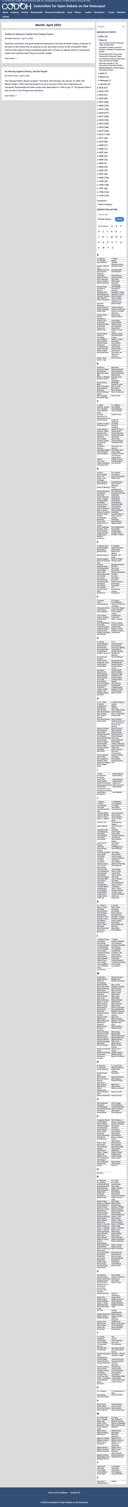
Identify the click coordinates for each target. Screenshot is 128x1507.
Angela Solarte (116, 324)
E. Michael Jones (102, 546)
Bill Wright (114, 382)
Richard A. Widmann (103, 1203)
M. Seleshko (101, 977)
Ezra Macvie (115, 593)
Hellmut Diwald (116, 732)
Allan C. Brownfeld (103, 300)
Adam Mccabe (116, 272)
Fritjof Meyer (115, 632)
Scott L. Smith (116, 1283)
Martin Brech (115, 1002)
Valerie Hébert (102, 1406)
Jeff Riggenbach (116, 847)
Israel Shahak (117, 787)
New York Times (102, 1079)
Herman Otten (101, 745)
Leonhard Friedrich (103, 953)
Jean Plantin (101, 839)
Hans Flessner (101, 710)
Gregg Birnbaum (116, 687)
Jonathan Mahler (102, 886)
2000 (104, 177)
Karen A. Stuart (102, 907)
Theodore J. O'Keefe (118, 1354)
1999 (103, 181)
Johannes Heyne (102, 864)
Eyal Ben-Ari (101, 593)
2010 (103, 141)
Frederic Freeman (117, 625)
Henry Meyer (115, 742)
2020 (104, 105)
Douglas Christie (102, 533)
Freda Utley (100, 625)
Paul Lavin (100, 1133)
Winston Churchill (103, 1451)
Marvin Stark (101, 1009)
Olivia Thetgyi (116, 1103)
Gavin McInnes (116, 646)
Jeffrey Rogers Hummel (102, 849)
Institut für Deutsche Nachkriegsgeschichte (104, 784)
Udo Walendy (101, 1395)
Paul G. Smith (101, 1131)
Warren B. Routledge (118, 1423)
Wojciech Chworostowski (116, 1452)
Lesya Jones (115, 955)
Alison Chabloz (116, 298)
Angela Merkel (116, 322)
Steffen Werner (116, 1314)
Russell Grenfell (102, 1266)
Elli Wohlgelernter (103, 568)
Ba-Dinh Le (100, 367)
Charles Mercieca (117, 433)
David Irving (115, 497)
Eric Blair (114, 574)
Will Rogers (115, 1433)
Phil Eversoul (101, 1150)
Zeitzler (113, 1481)
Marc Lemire (115, 985)
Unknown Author (117, 1395)
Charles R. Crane (102, 435)
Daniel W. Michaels (103, 487)
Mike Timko (115, 1041)
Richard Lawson (102, 1213)
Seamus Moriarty (102, 1293)
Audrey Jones (101, 358)
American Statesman (100, 304)
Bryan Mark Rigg (102, 398)
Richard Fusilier (102, 1207)
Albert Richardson (103, 283)
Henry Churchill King (104, 738)
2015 (104, 123)
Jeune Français (116, 856)
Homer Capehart (102, 755)
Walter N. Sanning (117, 1421)
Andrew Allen (101, 311)
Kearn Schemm (116, 913)
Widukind (114, 1427)
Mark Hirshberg (102, 996)
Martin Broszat (102, 1004)
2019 (104, 109)
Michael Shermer (102, 1037)
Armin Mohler (116, 343)
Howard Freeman (117, 761)
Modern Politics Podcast (116, 1046)
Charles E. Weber (102, 431)
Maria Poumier (116, 988)
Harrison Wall (115, 715)
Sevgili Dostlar (102, 1299)
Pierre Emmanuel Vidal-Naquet (102, 1159)
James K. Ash (101, 822)
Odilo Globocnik (102, 1103)
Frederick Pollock (103, 629)
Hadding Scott (101, 706)
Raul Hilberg (115, 1192)
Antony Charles (102, 341)
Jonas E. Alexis (116, 884)
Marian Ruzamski (103, 992)
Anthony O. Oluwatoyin (100, 336)
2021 (104, 102)
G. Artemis (100, 642)
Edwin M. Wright (116, 559)
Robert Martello (102, 1233)
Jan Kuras (114, 830)
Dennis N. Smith (102, 514)
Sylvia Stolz (101, 1329)
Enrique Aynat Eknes (118, 572)
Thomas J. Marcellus (114, 1364)
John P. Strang (116, 875)
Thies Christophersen (102, 1356)
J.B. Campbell (101, 805)
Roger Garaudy (116, 1247)
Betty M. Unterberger (115, 380)
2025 (103, 87)
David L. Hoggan (102, 499)
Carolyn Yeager (102, 420)
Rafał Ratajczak (102, 1188)
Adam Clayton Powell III (101, 272)
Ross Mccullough (117, 1258)
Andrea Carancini (102, 307)
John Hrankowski (103, 871)
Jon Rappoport (102, 884)
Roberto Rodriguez (117, 1241)
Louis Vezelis (115, 964)
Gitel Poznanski (102, 674)
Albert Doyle (115, 281)
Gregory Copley (102, 689)
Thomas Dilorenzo (117, 1359)
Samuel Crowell (102, 1277)
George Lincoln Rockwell (102, 658)
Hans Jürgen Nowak (118, 710)
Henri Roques (101, 736)
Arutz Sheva (115, 351)
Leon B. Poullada (102, 949)
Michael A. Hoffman (118, 1021)
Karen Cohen (115, 907)
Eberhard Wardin (102, 548)
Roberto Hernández (117, 1239)
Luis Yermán (101, 970)
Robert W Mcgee (117, 1237)
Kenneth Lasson (102, 919)
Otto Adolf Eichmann (104, 1109)
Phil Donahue (115, 1148)
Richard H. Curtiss (103, 1209)
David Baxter (101, 493)
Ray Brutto (100, 1194)
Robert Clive (101, 1222)
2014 (104, 127)
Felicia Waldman (102, 604)
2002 (103, 170)
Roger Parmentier (117, 1249)
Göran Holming (102, 678)
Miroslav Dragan (102, 1045)
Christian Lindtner (103, 441)
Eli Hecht (100, 564)
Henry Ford (115, 738)
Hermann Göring (102, 747)
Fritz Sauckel (101, 634)
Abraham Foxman (103, 270)
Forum (111, 12)
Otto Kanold (115, 1111)
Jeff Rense (100, 847)
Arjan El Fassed (102, 343)
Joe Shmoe (100, 862)
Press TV (114, 1165)
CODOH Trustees (117, 459)
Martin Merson (102, 1007)
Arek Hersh (115, 341)
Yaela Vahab (101, 1466)
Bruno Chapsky (102, 396)
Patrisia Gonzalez (103, 1126)
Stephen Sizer (101, 1322)
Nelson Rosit (101, 1077)
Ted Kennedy (101, 1340)
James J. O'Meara (103, 819)
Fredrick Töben (102, 630)
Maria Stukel (101, 990)
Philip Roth (100, 1154)
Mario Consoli (116, 992)
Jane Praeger (115, 832)
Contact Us (75, 1492)
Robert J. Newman (117, 1228)
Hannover (114, 708)
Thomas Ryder (116, 1369)
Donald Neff (115, 529)
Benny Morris (115, 375)
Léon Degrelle (116, 949)
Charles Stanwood (117, 435)
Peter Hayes (101, 1145)
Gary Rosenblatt (116, 644)
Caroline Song (116, 414)
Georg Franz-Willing (118, 647)
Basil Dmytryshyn (103, 373)
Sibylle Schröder (102, 1305)
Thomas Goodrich (117, 1361)
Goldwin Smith (116, 676)
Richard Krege (101, 1211)
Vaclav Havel (101, 1404)
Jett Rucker (101, 856)
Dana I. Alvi (100, 476)
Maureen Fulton (102, 1017)
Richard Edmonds (103, 1205)
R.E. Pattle (114, 1180)
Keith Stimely (101, 915)
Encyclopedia (37, 12)
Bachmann (115, 367)
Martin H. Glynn (102, 1005)
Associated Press (103, 352)
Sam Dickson (101, 1275)
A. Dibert (114, 259)
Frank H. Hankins (102, 617)
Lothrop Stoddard (117, 960)
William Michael (102, 1447)
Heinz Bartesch (102, 730)
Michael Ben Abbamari (101, 1023)
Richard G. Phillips (117, 1207)
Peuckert (100, 1148)
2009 (103, 145)
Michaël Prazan (102, 1036)
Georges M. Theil (102, 662)
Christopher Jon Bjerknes (116, 447)
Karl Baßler (100, 909)
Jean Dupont (115, 837)
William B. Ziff (116, 1438)
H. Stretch (100, 704)
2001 (103, 174)
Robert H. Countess (103, 1224)
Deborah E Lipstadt (103, 512)
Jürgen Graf (115, 898)
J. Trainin (100, 804)
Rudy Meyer (115, 1262)
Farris (99, 602)
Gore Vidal (100, 679)
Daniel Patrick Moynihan (116, 485)
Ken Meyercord (116, 915)
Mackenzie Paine (117, 977)
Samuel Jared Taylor (104, 1279)
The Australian (116, 1344)
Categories (102, 200)
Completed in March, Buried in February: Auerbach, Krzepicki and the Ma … (112, 49)
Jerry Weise (115, 852)
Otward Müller (101, 1112)
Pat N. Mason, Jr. (117, 1120)
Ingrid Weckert (117, 781)
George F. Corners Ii (103, 653)
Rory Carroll (101, 1258)
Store (69, 12)
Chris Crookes (101, 439)
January (105, 84)
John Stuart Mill (102, 879)
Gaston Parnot (101, 646)
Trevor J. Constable (103, 1378)
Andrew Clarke (102, 315)
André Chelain (116, 304)
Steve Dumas (101, 1323)
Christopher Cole (117, 443)
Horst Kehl (114, 757)
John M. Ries (115, 873)
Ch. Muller (114, 424)
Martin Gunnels (116, 1004)
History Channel (116, 749)
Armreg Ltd (100, 345)
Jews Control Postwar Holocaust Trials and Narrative (111, 44)
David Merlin (115, 501)
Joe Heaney (115, 860)
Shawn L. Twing (102, 1303)
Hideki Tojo (115, 747)
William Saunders (103, 1449)
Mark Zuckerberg (102, 1000)
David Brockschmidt (118, 493)
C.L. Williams (115, 405)
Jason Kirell (101, 837)
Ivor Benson (101, 794)
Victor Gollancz (116, 1408)
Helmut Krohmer (116, 734)
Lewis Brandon (102, 956)
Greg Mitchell (115, 685)
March (104, 77)
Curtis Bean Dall (102, 465)
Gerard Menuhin (116, 662)
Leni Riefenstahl (102, 947)
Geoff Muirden (102, 647)
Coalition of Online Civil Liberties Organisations (117, 455)
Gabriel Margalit (102, 644)
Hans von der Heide (117, 714)
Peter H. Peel (101, 1143)
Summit (24, 12)
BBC (98, 375)
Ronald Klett (101, 1254)
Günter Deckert (116, 693)
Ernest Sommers (117, 582)
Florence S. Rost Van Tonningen (118, 605)
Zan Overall (100, 1481)
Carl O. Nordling (102, 409)
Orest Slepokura (116, 1105)
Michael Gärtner (116, 1028)
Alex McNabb (115, 287)
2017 (104, 116)
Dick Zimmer (101, 521)
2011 (103, 138)
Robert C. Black (116, 1220)
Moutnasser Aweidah (101, 1057)
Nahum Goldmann (117, 1067)
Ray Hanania (115, 1194)
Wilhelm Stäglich (102, 1433)
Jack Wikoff (115, 807)
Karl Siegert (115, 911)
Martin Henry (115, 1005)
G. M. (113, 642)
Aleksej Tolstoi (102, 287)
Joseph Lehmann (117, 890)
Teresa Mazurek (116, 1340)
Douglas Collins (116, 533)
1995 (104, 195)
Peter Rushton (116, 1145)
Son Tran (100, 1310)
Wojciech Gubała (102, 1455)
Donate (6, 16)
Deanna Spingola (117, 510)
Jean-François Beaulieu (101, 844)
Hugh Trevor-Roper (103, 762)
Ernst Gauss (115, 583)
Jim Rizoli (100, 858)
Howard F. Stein (102, 761)
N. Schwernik (101, 1067)
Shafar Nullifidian (103, 1301)
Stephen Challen (116, 1316)
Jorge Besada (101, 888)
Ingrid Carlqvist (117, 779)
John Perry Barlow (103, 877)
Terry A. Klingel (102, 1342)
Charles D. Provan (117, 429)
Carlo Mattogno (116, 409)
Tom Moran (101, 1372)
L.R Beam (114, 939)
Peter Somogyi (102, 1146)
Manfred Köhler (102, 985)
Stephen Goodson (103, 1318)
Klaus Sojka (115, 928)
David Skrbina (101, 506)
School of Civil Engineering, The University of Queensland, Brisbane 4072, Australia (102, 1287)
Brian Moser (115, 388)
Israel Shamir (101, 792)
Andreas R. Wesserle (118, 309)
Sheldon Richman (117, 1303)
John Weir (100, 883)
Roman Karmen (116, 1252)
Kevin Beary (115, 922)
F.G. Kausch (115, 600)
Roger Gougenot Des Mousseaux (104, 1249)
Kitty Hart (114, 926)
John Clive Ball (102, 869)
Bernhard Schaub (102, 379)
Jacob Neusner (116, 809)
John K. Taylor (116, 871)
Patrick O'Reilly (102, 1124)
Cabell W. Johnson (103, 407)
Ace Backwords (116, 270)
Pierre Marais (115, 1162)
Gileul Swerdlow (116, 672)
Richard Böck (115, 1203)
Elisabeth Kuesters (117, 564)
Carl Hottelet (115, 407)
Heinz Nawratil (116, 730)
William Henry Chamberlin (101, 1443)
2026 (103, 36)
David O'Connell (102, 504)
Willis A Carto (115, 1449)
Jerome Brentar (116, 849)
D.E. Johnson (115, 472)
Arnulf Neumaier (102, 347)
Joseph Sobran (102, 896)
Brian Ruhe (100, 390)
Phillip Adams (116, 1154)
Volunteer (121, 12)
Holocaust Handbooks (55, 12)
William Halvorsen (117, 1440)
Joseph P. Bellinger (117, 894)
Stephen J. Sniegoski (115, 1319)
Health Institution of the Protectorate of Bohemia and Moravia (118, 723)
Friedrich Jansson (117, 630)
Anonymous (101, 328)
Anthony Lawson (116, 334)
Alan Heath (115, 279)
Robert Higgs (115, 1226)
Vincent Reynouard (117, 1410)
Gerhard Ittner (101, 664)
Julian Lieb (100, 898)
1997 (103, 188)
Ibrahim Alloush (117, 774)
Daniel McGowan (117, 482)
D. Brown (100, 472)
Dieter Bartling (116, 521)
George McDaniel (117, 657)
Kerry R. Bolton (116, 920)
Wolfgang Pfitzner (117, 1457)
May (103, 40)
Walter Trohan (101, 1423)
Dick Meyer (115, 519)
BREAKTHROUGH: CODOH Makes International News (111, 69)
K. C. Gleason (101, 905)
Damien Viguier (102, 474)
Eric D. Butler (101, 576)
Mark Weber (115, 998)
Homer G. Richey (117, 755)
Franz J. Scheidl (116, 619)
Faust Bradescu (116, 602)
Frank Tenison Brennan (101, 620)
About (5, 12)
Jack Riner (100, 807)
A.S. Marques (101, 260)
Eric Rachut (115, 578)
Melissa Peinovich (103, 1021)
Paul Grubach (115, 1131)
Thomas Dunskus (103, 1361)
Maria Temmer (116, 990)
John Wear (115, 881)
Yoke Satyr (100, 1468)
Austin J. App (101, 360)
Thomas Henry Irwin (103, 1363)
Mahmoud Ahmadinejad (101, 982)
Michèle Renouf (116, 1039)
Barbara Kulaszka (117, 369)
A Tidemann (101, 259)
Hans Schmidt (101, 714)
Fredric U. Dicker (116, 629)
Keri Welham (101, 920)
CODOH (99, 459)
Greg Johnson (116, 683)
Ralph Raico (115, 1190)
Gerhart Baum (101, 666)
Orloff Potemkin (102, 1107)
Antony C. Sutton (117, 339)
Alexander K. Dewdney (115, 289)
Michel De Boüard (103, 1039)
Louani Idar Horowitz (118, 962)
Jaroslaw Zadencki (117, 835)
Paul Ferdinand (102, 1129)
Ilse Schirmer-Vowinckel (101, 776)
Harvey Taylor (101, 721)
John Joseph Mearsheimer (101, 866)
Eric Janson (101, 578)
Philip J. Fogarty (102, 1152)
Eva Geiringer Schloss (115, 590)
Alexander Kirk (102, 292)
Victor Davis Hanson (103, 1408)
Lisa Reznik (115, 958)
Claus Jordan (115, 452)
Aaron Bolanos (102, 262)
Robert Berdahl (102, 1220)
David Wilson (115, 508)
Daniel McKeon (102, 484)
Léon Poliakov (101, 951)
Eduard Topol (115, 550)
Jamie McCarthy (102, 830)
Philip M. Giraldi (116, 1152)
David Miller (101, 502)
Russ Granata (101, 1264)
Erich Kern (114, 580)
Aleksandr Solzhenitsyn (115, 284)
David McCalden (102, 501)
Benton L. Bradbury (103, 377)
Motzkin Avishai (116, 1054)
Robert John (115, 1230)
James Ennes (115, 815)
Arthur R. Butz (116, 349)
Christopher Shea (117, 450)
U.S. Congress (101, 1391)
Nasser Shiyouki (102, 1069)
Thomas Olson (102, 1369)
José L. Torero (116, 888)
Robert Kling (115, 1232)
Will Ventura (101, 1434)
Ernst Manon (101, 585)
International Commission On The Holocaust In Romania (104, 788)
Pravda (99, 1165)
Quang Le (100, 1173)
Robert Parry (101, 1235)
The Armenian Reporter (101, 1345)
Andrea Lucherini (117, 307)
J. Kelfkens (100, 802)
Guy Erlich (100, 695)
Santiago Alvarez (102, 1281)
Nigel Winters (101, 1086)
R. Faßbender (101, 1180)
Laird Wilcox (101, 941)
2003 (103, 167)
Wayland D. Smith (103, 1425)
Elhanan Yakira (116, 561)
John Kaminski (102, 873)
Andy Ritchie (115, 320)
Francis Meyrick (102, 612)
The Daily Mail (101, 1348)
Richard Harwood (117, 1209)
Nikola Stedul (115, 1086)
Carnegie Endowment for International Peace (103, 416)
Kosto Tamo (101, 930)
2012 (104, 134)
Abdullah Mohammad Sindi (117, 263)
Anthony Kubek (102, 334)
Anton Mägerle (102, 339)
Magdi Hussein (102, 979)
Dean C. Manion (102, 510)
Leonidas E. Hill (116, 953)
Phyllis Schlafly (116, 1156)
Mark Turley (115, 996)
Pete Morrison (101, 1139)
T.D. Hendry (101, 1337)
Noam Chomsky (116, 1092)
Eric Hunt (114, 576)
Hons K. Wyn (101, 757)
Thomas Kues (116, 1367)
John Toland (101, 881)
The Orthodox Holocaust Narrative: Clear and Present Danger (112, 60)
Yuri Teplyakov (116, 1472)
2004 (102, 163)
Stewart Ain (101, 1327)
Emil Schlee (115, 570)
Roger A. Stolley (116, 1245)
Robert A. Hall (116, 1216)
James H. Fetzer (102, 817)
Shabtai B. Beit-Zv (117, 1299)
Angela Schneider (103, 324)
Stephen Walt (115, 1322)
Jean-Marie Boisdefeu (115, 844)
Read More (11, 58)
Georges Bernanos (117, 661)
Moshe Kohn (101, 1054)
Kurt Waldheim (116, 930)
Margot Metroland (103, 988)
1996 (104, 192)
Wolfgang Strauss (103, 1459)
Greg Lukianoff (102, 685)
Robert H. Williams (117, 1224)
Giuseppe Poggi (116, 674)
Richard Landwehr (117, 1211)
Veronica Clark (116, 1406)
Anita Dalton (101, 326)
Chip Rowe (100, 437)
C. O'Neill (100, 405)
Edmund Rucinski (117, 548)
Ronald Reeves (116, 1254)
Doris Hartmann (102, 531)
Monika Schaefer (117, 1052)
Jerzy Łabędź (101, 854)
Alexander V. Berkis (117, 292)
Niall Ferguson (116, 1079)
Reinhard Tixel (101, 1197)
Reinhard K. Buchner (118, 1196)
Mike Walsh (101, 1043)
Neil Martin (115, 1073)
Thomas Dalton (102, 1359)
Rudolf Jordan (101, 1262)
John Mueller (101, 875)
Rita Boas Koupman (103, 1216)
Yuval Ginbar (101, 1474)
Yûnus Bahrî (115, 1470)
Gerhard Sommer (117, 664)
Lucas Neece (115, 966)
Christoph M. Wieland (101, 443)
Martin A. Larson (102, 1002)
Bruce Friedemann (117, 392)
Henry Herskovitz (117, 740)
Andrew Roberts (116, 317)
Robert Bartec (116, 1218)
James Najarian (102, 826)
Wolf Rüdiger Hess (103, 1457)
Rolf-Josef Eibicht (103, 1252)
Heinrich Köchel (116, 728)
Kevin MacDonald (117, 924)
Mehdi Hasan (101, 1019)
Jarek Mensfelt (102, 835)
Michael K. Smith (102, 1034)
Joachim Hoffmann (117, 858)
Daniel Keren (115, 478)
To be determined (117, 1370)
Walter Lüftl (101, 1421)
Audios (88, 12)
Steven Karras (101, 1325)
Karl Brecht (115, 909)
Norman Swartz (116, 1095)
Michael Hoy (115, 1032)
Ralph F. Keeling (116, 1188)
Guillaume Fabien (102, 693)
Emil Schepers (101, 570)
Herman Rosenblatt (117, 745)
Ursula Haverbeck (103, 1397)
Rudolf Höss (115, 1260)
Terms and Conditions (58, 1492)
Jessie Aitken (115, 854)
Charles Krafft (116, 431)
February (105, 80)
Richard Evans (116, 1205)
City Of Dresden (102, 452)
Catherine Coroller (103, 424)
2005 (103, 159)
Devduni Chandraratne (101, 517)
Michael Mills (115, 1034)
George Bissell (116, 649)
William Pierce (116, 1447)
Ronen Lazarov (116, 1256)
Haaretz (114, 704)
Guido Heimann (116, 691)
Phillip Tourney (102, 1156)
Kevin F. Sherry (102, 924)
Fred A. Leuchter (116, 623)
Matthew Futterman (118, 1011)
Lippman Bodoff (102, 958)
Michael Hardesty (103, 1032)
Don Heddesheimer (117, 527)
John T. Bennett (116, 879)
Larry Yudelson (116, 943)
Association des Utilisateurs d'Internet (116, 354)
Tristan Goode (116, 1378)
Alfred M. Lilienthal (103, 296)
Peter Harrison (116, 1143)
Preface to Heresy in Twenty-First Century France (29, 34)
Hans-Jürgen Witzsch (101, 716)
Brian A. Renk (115, 386)
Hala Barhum (101, 708)
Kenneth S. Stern (102, 917)
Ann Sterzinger (116, 326)
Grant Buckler (101, 681)
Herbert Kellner (102, 744)
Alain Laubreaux (102, 279)
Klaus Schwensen (103, 928)
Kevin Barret (101, 922)
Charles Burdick (102, 429)
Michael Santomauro (118, 1036)
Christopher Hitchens (101, 447)
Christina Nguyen (117, 441)
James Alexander (117, 813)
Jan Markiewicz (102, 832)
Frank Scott (115, 617)
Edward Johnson (102, 555)
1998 (104, 185)
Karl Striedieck (102, 913)
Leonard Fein (115, 951)
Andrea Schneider (103, 309)
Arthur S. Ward (102, 351)
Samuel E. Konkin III (118, 1277)
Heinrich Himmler (103, 728)
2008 (103, 149)
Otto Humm (101, 1111)
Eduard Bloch (101, 550)
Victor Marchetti (102, 1410)
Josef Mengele (102, 890)
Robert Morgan (116, 1233)
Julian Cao (114, 896)
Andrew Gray (115, 315)
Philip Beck (115, 1150)
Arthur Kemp (115, 347)
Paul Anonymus (102, 1128)
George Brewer (102, 651)
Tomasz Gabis (116, 1372)
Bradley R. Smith (116, 384)
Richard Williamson (117, 1214)
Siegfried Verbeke (117, 1305)
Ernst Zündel (101, 587)
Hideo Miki (100, 749)
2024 (104, 91)
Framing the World (103, 608)
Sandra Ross (115, 1279)
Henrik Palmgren (117, 736)
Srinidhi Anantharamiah (116, 1311)
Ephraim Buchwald (103, 574)
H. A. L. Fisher (101, 702)
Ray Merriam (101, 1196)
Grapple (114, 681)
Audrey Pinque (116, 358)
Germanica (100, 670)
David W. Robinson (103, 508)
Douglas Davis (101, 535)
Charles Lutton (102, 433)
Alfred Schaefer (116, 296)
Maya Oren (115, 1017)
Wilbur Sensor (101, 1431)
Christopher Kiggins (103, 450)
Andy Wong (100, 322)
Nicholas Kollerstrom (101, 1081)
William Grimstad (102, 1440)
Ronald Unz (100, 1256)
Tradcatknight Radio (118, 1376)
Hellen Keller (101, 732)
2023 (103, 95)
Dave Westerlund (117, 491)
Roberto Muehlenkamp (101, 1242)
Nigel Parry (115, 1084)
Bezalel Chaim (101, 382)
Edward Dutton (102, 551)
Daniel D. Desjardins (118, 476)
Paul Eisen (114, 1128)
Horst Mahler (115, 759)
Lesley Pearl (101, 955)
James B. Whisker (103, 815)
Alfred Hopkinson (103, 294)
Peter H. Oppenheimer (115, 1140)
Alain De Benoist (116, 277)
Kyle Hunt (100, 932)
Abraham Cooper (117, 266)
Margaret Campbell (117, 987)
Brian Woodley (116, 390)
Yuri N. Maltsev (102, 1472)
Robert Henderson (103, 1226)
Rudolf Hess (101, 1260)
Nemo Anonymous (117, 1077)
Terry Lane (114, 1342)
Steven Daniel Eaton (118, 1323)
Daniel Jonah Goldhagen (101, 479)
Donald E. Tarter (102, 529)
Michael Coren (102, 1026)
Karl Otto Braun (102, 911)
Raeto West (115, 1186)
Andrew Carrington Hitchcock (117, 312)
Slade (113, 1307)
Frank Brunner (116, 615)
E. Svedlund (115, 546)
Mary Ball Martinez (117, 1009)
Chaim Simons (102, 426)
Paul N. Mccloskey (103, 1135)
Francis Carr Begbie (118, 608)
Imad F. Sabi (101, 779)
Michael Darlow (116, 1026)
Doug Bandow (116, 531)
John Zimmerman (117, 883)
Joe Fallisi (100, 860)
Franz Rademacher (103, 623)
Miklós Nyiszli (116, 1043)
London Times (101, 960)
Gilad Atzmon (101, 672)
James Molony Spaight (116, 823)
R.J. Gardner (101, 1182)
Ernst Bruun (101, 583)
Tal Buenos (100, 1339)
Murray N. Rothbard (117, 1056)
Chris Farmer (115, 439)
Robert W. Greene (103, 1239)
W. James (114, 1417)
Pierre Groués (116, 1158)
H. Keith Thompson (117, 702)
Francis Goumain (117, 610)
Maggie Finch (115, 979)
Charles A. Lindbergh (114, 426)
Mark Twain (101, 998)
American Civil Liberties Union (116, 301)
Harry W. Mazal (116, 719)
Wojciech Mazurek (117, 1455)
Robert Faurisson (117, 1222)
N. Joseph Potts (116, 1066)
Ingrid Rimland (102, 781)
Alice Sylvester (102, 298)
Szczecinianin (116, 1329)
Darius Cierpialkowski (116, 488)
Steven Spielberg (117, 1325)
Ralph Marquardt (102, 1190)
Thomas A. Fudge (117, 1355)
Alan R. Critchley (102, 281)
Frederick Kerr (116, 627)
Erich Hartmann (102, 580)
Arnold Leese (115, 345)
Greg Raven (101, 687)
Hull (112, 762)
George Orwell (101, 661)
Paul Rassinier (116, 1135)
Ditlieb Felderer (116, 523)
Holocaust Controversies (116, 752)
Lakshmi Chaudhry (117, 941)
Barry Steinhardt (116, 371)
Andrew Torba (101, 320)
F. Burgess (100, 600)
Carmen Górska (116, 411)
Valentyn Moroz (116, 1404)
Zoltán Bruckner (102, 1483)
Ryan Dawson (101, 1267)
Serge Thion (101, 1297)
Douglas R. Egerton (117, 535)
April (103, 73)
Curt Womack (115, 463)
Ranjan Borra (101, 1192)
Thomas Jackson (102, 1367)
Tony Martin (115, 1374)
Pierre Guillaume (102, 1162)
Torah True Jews (102, 1376)
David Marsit (115, 499)
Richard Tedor (116, 1213)
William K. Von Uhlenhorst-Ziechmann (116, 1444)
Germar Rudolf (116, 670)
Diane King (100, 519)
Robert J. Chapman (103, 1228)
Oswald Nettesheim (117, 1107)
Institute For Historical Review (118, 784)
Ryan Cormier (115, 1266)
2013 (104, 131)
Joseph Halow (101, 894)
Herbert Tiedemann (117, 744)
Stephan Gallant (102, 1316)
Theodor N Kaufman (103, 1354)
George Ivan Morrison (115, 654)
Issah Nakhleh (117, 792)
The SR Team (101, 1350)
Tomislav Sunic (102, 1374)
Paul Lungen (115, 1133)
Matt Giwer (100, 1011)
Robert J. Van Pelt (103, 1230)
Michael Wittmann (117, 1037)
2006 (103, 156)
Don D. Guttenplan (103, 527)
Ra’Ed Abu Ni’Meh (103, 1184)
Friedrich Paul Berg (103, 632)
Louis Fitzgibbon (102, 964)
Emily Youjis (101, 572)
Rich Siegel (115, 1201)
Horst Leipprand (102, 759)
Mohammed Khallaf (103, 1052)
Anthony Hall (101, 330)
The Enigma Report (117, 1348)
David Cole (100, 495)
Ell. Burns (114, 566)
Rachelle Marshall (103, 1186)
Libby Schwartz (116, 956)
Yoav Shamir (115, 1466)
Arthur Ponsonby (102, 349)
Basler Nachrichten (117, 373)
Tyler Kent (100, 1384)
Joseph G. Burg (116, 892)
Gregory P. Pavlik (117, 689)
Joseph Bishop (102, 892)
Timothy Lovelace (103, 1370)
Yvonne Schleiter (117, 1474)
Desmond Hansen (117, 514)
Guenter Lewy (101, 691)
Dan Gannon (115, 474)
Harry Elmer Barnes (103, 719)
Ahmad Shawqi (116, 275)
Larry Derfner (101, 943)
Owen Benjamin (116, 1112)
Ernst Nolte (115, 585)
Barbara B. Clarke (103, 369)
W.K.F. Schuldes (102, 1419)
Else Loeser (115, 568)
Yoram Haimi (101, 1470)
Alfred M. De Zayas (117, 294)
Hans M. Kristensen (103, 712)
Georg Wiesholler (102, 649)
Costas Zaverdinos (103, 463)
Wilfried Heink (116, 1431)
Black (99, 384)
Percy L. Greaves (117, 1137)
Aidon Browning (102, 277)
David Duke (115, 495)
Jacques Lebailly (102, 813)
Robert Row (115, 1235)
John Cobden (115, 869)
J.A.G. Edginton (116, 804)
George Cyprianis (117, 651)
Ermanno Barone (102, 582)
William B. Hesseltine (114, 1435)
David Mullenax (116, 502)
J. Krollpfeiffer (116, 802)
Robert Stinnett (102, 1237)
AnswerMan (115, 328)
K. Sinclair (114, 905)
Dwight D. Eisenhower (101, 537)
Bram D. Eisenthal (103, 386)
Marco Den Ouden (103, 987)
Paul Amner (115, 1126)
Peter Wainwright (117, 1146)
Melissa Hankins (116, 1019)
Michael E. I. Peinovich (101, 1029)
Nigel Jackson (101, 1084)
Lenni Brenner (116, 947)
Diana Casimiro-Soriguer (116, 517)
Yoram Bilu (115, 1468)
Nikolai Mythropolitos (101, 1089)
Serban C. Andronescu (115, 1294)
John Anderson (116, 866)
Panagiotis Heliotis (103, 1120)
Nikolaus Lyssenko (117, 1088)
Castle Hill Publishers (115, 421)
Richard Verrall (102, 1214)
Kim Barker (100, 926)
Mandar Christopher (118, 981)
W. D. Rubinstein (102, 1417)
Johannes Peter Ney (118, 864)
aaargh (113, 260)
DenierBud (114, 512)
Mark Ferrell (115, 994)
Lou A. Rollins (101, 962)
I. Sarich (99, 774)
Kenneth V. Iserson (117, 919)
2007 (103, 152)
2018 (104, 113)
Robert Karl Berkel (103, 1232)
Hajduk (113, 706)
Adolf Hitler (101, 275)
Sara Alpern (115, 1281)
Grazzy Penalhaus (103, 683)
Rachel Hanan (116, 1184)
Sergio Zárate (115, 1297)
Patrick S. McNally (117, 1124)
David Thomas (116, 506)
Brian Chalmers (102, 388)
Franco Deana (101, 615)
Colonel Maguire (116, 461)
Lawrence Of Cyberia (118, 945)
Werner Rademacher (118, 1425)
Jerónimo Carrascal (103, 852)
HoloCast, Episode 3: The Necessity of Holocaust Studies (111, 64)
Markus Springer (117, 1000)
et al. (113, 587)
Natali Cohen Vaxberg (115, 1070)
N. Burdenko (101, 1066)
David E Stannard (102, 497)
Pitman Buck (101, 1163)
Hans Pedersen (116, 712)
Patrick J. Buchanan (118, 1122)
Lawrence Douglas (103, 945)
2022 (103, 98)
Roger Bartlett (101, 1247)
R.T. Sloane (115, 1182)
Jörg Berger (115, 886)
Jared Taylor (115, 834)
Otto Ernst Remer (117, 1109)
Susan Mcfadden (117, 1327)
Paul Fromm (115, 1129)
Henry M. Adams (102, 742)
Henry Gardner (102, 740)
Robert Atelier (101, 1218)
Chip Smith (115, 437)
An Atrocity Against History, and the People (26, 71)
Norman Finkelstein (103, 1095)
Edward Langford (102, 559)
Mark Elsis (100, 994)
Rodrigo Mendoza (103, 1245)
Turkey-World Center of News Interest (118, 1381)
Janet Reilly (101, 834)
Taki (112, 1337)
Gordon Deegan (116, 678)
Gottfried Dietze (116, 679)
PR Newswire (115, 1163)
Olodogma (100, 1105)
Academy (14, 12)
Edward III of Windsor (115, 552)
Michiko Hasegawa (103, 1041)
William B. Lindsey (103, 1438)
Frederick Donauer (103, 627)
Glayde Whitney (102, 676)
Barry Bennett (101, 371)
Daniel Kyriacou (102, 482)
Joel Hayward (115, 862)
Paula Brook (101, 1137)
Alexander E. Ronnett (101, 289)
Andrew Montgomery (101, 317)
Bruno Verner (115, 396)
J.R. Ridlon (115, 805)
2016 (104, 120)
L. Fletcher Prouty (103, 939)
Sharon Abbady (116, 1301)
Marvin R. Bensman (117, 1007)
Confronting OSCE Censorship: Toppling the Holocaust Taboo (110, 55)
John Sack (114, 877)
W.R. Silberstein (116, 1419)
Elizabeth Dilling (102, 566)
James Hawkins (116, 817)
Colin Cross (101, 461)
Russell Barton (116, 1264)
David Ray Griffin (117, 504)
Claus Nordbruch (102, 454)
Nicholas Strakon (117, 1081)
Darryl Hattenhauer (103, 491)
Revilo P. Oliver (102, 1201)
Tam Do (113, 1339)
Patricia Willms (102, 1122)
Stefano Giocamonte (104, 1314)
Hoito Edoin (101, 751)
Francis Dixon (101, 610)
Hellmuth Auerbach (103, 734)
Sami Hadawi (115, 1275)
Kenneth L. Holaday (117, 917)
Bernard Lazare (116, 377)
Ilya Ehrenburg (117, 776)
